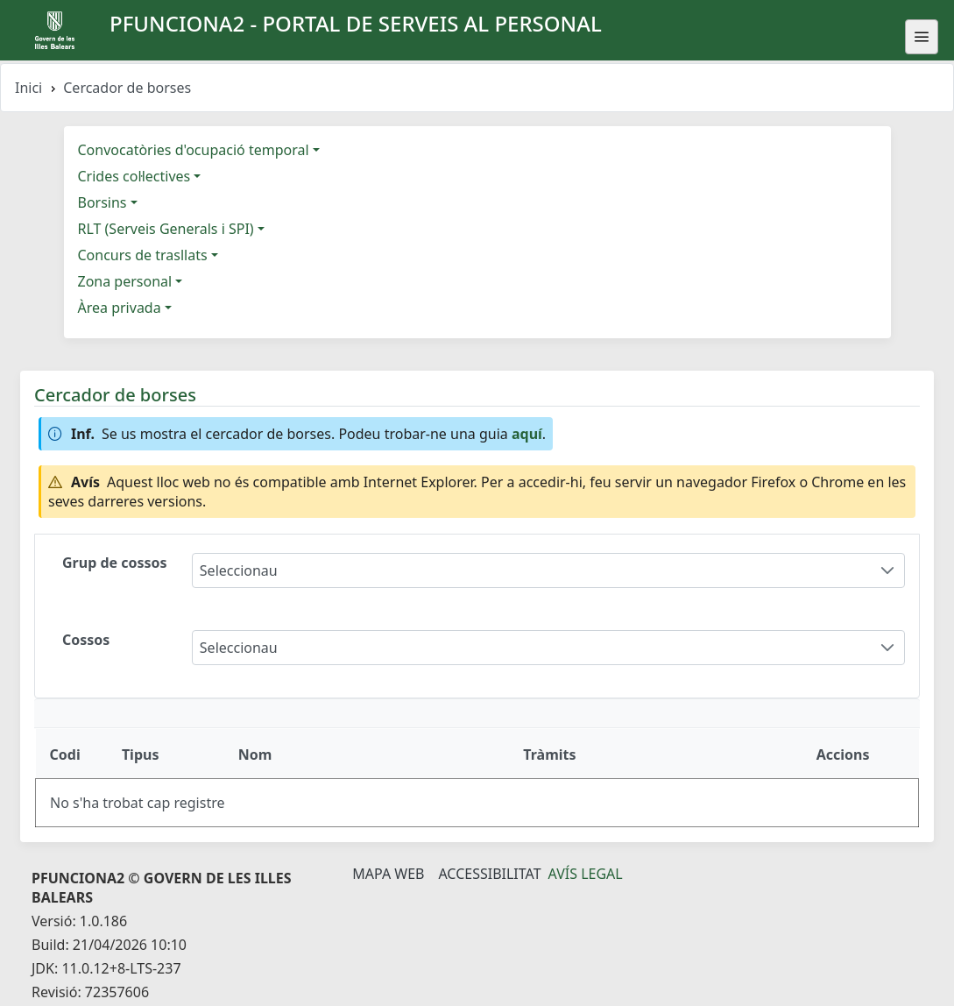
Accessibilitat (489, 873)
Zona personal (125, 281)
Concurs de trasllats (143, 255)
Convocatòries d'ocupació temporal (193, 149)
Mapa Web (388, 873)
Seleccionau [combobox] (239, 570)
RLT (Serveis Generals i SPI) (166, 228)
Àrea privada (119, 307)
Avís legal (585, 873)
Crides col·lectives (134, 176)
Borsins (102, 202)
